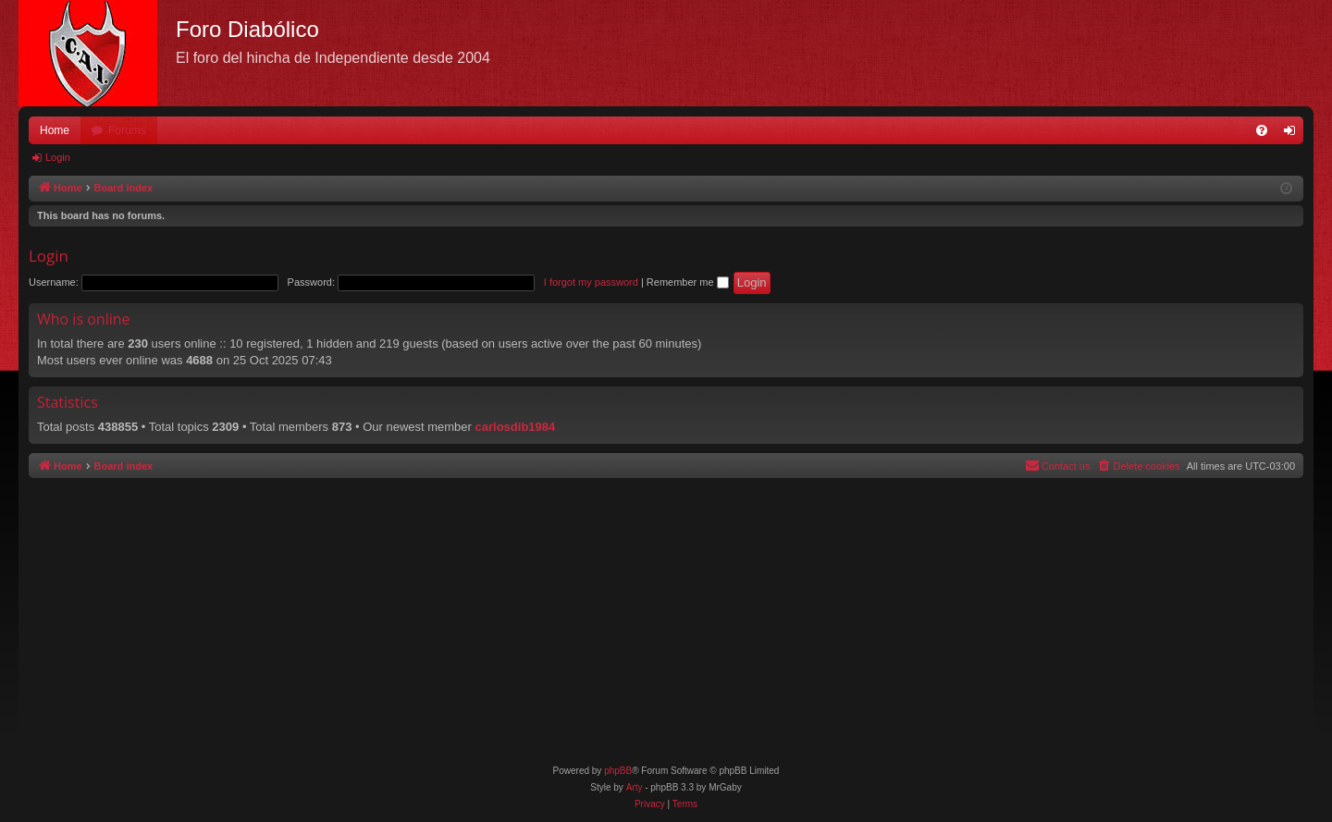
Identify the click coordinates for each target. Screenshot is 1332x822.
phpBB (618, 771)
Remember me (688, 282)
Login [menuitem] (1293, 134)
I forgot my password (591, 282)
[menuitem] (1262, 130)
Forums (127, 130)
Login (57, 157)
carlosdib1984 (515, 427)
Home (54, 130)
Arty (634, 787)
